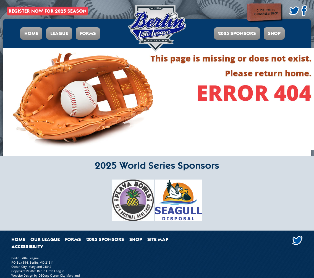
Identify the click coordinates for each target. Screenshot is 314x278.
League (59, 33)
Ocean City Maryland (65, 275)
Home (31, 33)
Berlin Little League (50, 271)
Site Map (157, 239)
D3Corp (43, 275)
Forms (88, 33)
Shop (274, 33)
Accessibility (27, 247)
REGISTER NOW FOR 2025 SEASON (48, 11)
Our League (45, 239)
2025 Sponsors (237, 33)
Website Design (22, 275)
